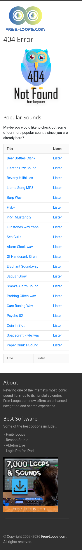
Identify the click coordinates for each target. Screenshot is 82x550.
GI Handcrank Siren (22, 257)
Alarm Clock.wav (20, 247)
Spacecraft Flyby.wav (23, 335)
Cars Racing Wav (20, 306)
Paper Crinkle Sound (22, 345)
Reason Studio (17, 440)
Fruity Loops (15, 434)
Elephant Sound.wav (22, 266)
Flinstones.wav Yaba (22, 227)
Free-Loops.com (53, 536)
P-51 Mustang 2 (19, 217)
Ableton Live (15, 445)
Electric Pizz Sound (22, 168)
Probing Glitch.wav (21, 296)
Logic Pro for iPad (20, 451)
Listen (58, 158)
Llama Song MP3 (20, 188)
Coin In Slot (15, 325)
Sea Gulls (14, 237)
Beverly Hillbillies (20, 178)
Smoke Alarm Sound (22, 286)
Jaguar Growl (17, 276)
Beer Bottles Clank (21, 158)
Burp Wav (14, 198)
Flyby (11, 207)
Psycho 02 (15, 316)
